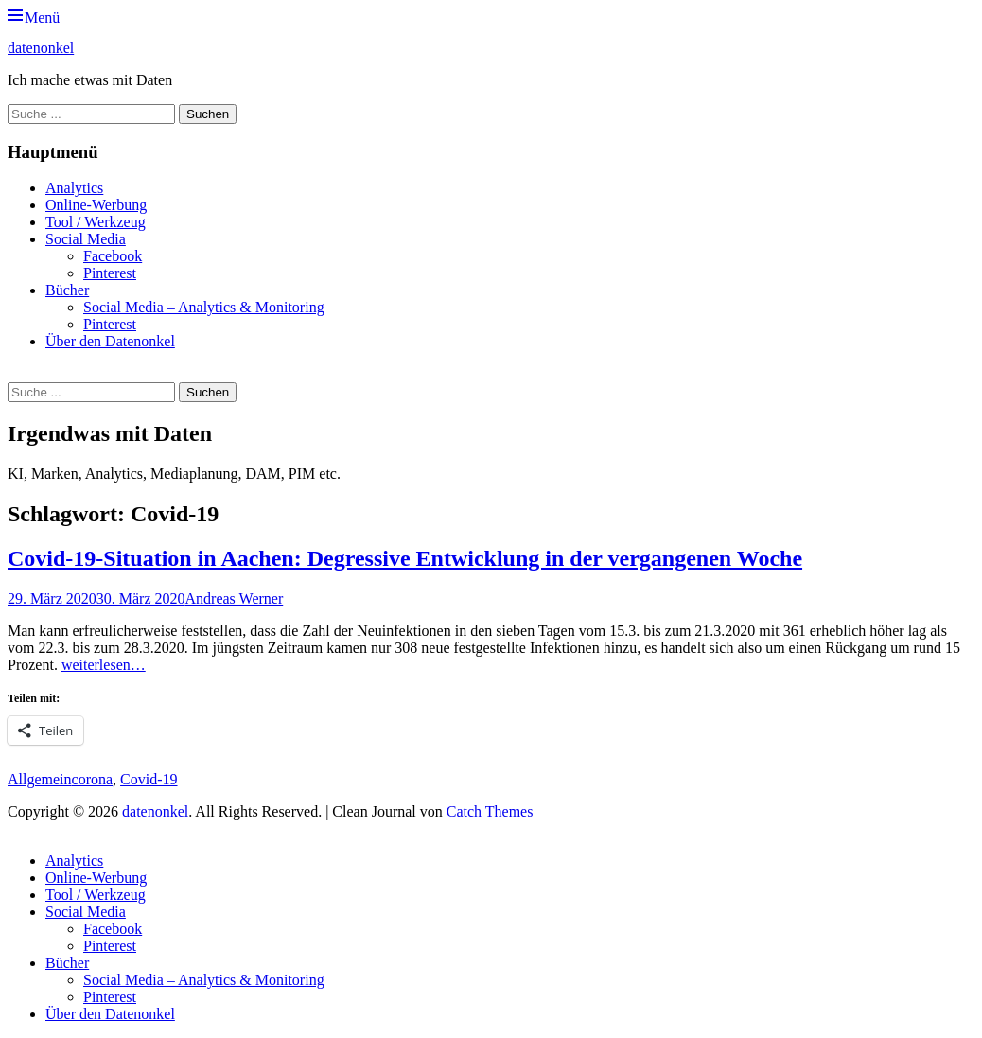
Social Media (85, 239)
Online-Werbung (96, 205)
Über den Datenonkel (110, 341)
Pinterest (109, 273)
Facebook (112, 256)
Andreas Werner (234, 598)
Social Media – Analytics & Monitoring (203, 307)
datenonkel (41, 48)
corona (93, 779)
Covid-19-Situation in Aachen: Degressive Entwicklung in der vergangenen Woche (405, 558)
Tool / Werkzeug (95, 222)
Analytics (74, 188)
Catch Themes (490, 811)
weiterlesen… (103, 665)
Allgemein (40, 779)
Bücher (67, 290)
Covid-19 (148, 779)
